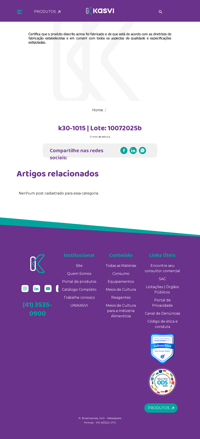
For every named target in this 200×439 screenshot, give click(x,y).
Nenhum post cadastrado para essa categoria (58, 193)
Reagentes (121, 297)
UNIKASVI (79, 305)
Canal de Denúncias (162, 313)
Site (79, 266)
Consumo (120, 273)
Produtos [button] (47, 10)
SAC (162, 279)
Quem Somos (79, 273)
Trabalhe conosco (79, 297)
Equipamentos (121, 281)
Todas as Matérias (121, 266)
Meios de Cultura (121, 289)
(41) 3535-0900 (37, 308)
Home (97, 110)
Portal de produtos (79, 281)
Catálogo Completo (79, 289)
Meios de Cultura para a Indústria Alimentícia (121, 310)
